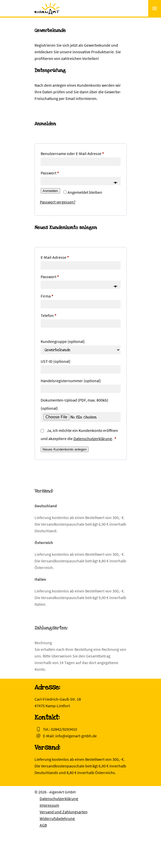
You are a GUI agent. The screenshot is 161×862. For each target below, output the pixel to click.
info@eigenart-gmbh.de (76, 735)
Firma (47, 296)
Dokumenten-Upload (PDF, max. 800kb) (74, 404)
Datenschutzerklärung (92, 438)
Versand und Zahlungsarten (64, 811)
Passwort (60, 172)
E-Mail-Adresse (65, 256)
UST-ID (55, 361)
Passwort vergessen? (58, 201)
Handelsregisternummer (71, 380)
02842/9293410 (64, 729)
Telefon (48, 315)
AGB (43, 825)
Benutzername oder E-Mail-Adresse (81, 152)
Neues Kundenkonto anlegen (65, 449)
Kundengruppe (63, 341)
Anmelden (50, 191)
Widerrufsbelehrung (57, 818)
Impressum (49, 805)
